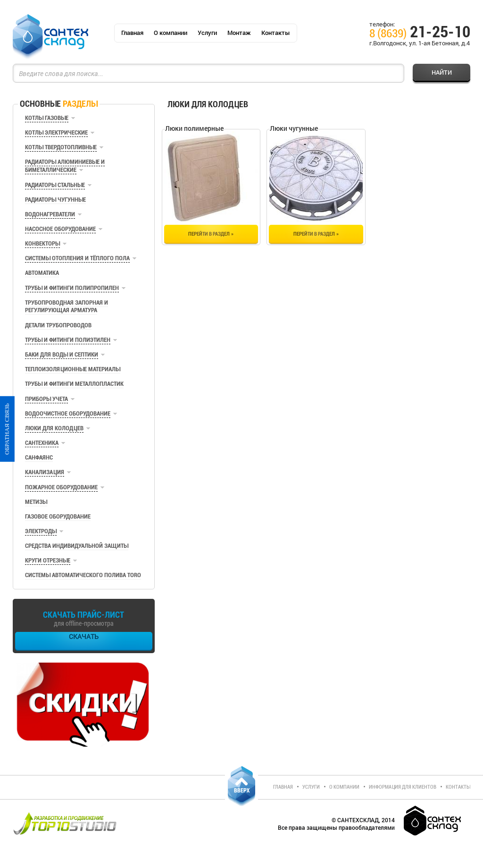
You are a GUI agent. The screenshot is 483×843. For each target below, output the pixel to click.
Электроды (41, 531)
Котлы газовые (46, 117)
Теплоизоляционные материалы (72, 369)
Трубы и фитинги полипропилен (72, 287)
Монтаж (239, 32)
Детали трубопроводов (58, 325)
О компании (170, 32)
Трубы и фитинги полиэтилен (67, 339)
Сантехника (41, 442)
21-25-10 (419, 33)
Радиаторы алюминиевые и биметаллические (65, 165)
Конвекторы (42, 243)
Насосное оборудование (60, 228)
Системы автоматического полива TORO (83, 575)
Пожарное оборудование (61, 487)
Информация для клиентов (402, 787)
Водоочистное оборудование (67, 413)
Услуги (207, 32)
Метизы (36, 501)
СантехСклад (50, 37)
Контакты (275, 32)
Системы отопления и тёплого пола (77, 258)
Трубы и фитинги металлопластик (74, 383)
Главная (132, 32)
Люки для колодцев (54, 428)
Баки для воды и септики (61, 354)
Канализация (44, 472)
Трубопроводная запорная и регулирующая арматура (66, 306)
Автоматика (42, 272)
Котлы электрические (56, 132)
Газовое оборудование (58, 516)
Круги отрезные (47, 560)
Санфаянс (39, 457)
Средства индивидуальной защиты (76, 545)
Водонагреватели (50, 214)
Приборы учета (46, 398)
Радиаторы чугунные (55, 199)
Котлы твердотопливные (61, 147)
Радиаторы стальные (55, 184)
